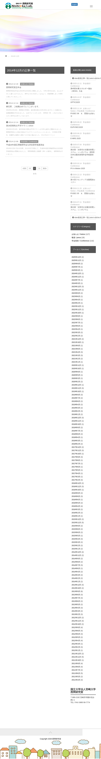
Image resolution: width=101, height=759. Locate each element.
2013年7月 (76, 598)
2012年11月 (76, 621)
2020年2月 (76, 382)
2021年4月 (76, 352)
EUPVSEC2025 (77, 127)
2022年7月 (76, 323)
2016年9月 (76, 493)
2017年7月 (76, 464)
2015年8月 (76, 529)
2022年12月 (76, 306)
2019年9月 (76, 395)
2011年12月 (76, 654)
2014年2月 (76, 578)
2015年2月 (76, 545)
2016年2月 (76, 513)
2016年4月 (76, 506)
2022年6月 (76, 326)
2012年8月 (76, 631)
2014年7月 (76, 565)
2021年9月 (76, 346)
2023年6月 (76, 296)
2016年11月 (76, 486)
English (74, 4)
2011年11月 (76, 657)
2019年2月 (76, 411)
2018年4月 (76, 437)
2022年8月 (76, 319)
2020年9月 (76, 372)
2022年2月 (76, 336)
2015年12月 (76, 519)
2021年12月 (76, 339)
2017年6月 (76, 467)
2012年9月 (76, 627)
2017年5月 (76, 470)
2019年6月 (76, 401)
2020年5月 (76, 375)
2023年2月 (76, 303)
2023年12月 (76, 287)
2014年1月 (76, 582)
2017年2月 (76, 480)
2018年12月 (76, 418)
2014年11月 (76, 555)
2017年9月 (76, 457)
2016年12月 (76, 483)
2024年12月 (76, 273)
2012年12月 (76, 618)
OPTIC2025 (75, 102)
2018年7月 (76, 431)
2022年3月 (76, 332)
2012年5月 (76, 637)
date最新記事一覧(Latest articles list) (84, 78)
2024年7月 (76, 280)
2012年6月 (76, 634)
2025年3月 (76, 270)
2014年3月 (76, 575)
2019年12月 (76, 385)
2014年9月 (76, 559)
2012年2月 (76, 647)
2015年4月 (76, 539)
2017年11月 (76, 450)
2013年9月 (76, 591)
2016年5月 (76, 503)
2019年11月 (76, 388)
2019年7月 (76, 398)
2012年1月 (76, 650)
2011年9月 (76, 663)
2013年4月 (76, 608)
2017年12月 (76, 447)
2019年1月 (76, 414)
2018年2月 (76, 444)
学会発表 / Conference (29, 141)
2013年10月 (76, 588)
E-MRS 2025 (76, 138)
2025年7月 (76, 267)
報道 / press (76, 237)
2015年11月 (76, 523)
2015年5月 (76, 536)
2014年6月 (76, 568)
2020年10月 (76, 368)
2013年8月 (76, 595)
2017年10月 (76, 454)
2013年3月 (76, 611)
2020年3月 (76, 378)
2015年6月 (76, 532)
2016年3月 (76, 509)
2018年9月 (76, 427)
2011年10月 (76, 660)
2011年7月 (76, 670)
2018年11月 (76, 421)
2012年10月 (76, 624)
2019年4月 (76, 405)
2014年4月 (76, 572)
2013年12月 (76, 585)
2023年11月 (76, 290)
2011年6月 (76, 673)
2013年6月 (76, 601)
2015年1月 (76, 549)
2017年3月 (76, 477)
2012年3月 (76, 644)
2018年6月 (76, 434)
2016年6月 (76, 500)
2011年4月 (76, 680)
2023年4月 (76, 300)
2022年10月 (76, 313)
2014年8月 (76, 562)
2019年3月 (76, 408)
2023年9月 (76, 293)
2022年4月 (76, 329)
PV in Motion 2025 (78, 168)
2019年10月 (76, 391)
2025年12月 (76, 257)
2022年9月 (76, 316)
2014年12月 (76, 552)
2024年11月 (76, 277)
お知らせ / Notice (27, 84)
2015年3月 (76, 542)
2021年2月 (76, 359)
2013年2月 (76, 614)
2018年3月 (76, 441)
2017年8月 (76, 460)
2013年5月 (76, 604)
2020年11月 (76, 365)
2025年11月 (76, 260)
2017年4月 (76, 473)
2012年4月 (76, 640)
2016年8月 (76, 496)
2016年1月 (76, 516)
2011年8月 (76, 667)
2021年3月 (76, 355)
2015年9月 (76, 526)
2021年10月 (76, 342)
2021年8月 (76, 349)
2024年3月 (76, 283)
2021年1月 (76, 362)
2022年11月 (76, 309)
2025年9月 (76, 264)
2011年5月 (76, 677)
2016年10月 (76, 490)
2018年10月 (76, 424)
